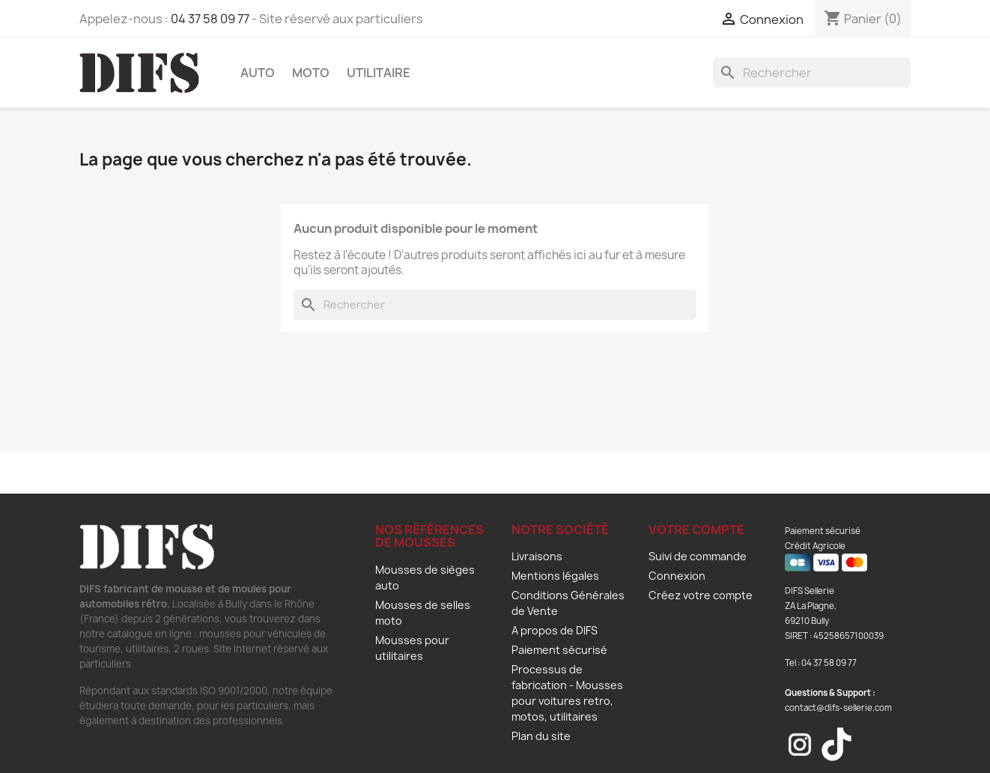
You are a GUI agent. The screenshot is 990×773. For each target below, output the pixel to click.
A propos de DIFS (554, 630)
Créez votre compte (701, 595)
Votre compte (696, 529)
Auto (257, 72)
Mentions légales (555, 576)
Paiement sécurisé (559, 650)
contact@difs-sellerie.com (838, 708)
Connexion (677, 576)
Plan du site (541, 736)
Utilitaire (378, 72)
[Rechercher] (812, 73)
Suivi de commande (698, 556)
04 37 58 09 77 (210, 18)
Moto (311, 72)
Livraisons (536, 556)
